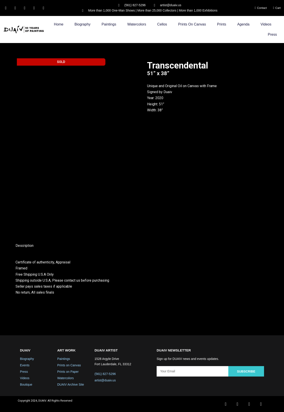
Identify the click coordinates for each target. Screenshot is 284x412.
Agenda (243, 24)
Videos (265, 24)
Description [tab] (25, 245)
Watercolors (136, 24)
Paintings (109, 24)
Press (272, 34)
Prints (221, 24)
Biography (83, 24)
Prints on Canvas (192, 24)
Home (58, 24)
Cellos (162, 24)
